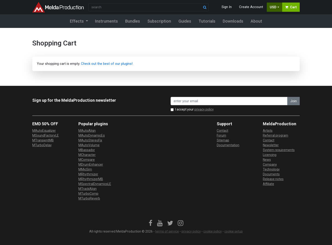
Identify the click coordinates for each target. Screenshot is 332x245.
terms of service (167, 231)
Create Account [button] (251, 7)
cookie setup (233, 231)
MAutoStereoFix (90, 140)
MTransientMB (43, 140)
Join (293, 101)
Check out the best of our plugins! (107, 64)
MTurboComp (88, 193)
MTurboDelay (42, 145)
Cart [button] (291, 7)
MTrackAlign (87, 189)
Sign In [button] (227, 7)
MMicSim (85, 169)
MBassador (86, 150)
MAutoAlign (87, 130)
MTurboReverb (89, 198)
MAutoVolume (89, 145)
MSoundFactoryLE (45, 135)
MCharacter (87, 155)
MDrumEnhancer (90, 164)
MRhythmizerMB (90, 179)
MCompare (86, 159)
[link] (150, 223)
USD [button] (273, 7)
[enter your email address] (229, 101)
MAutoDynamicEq (91, 135)
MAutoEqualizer (44, 130)
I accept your (194, 109)
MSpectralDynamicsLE (94, 184)
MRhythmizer (88, 174)
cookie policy (212, 231)
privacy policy (204, 109)
